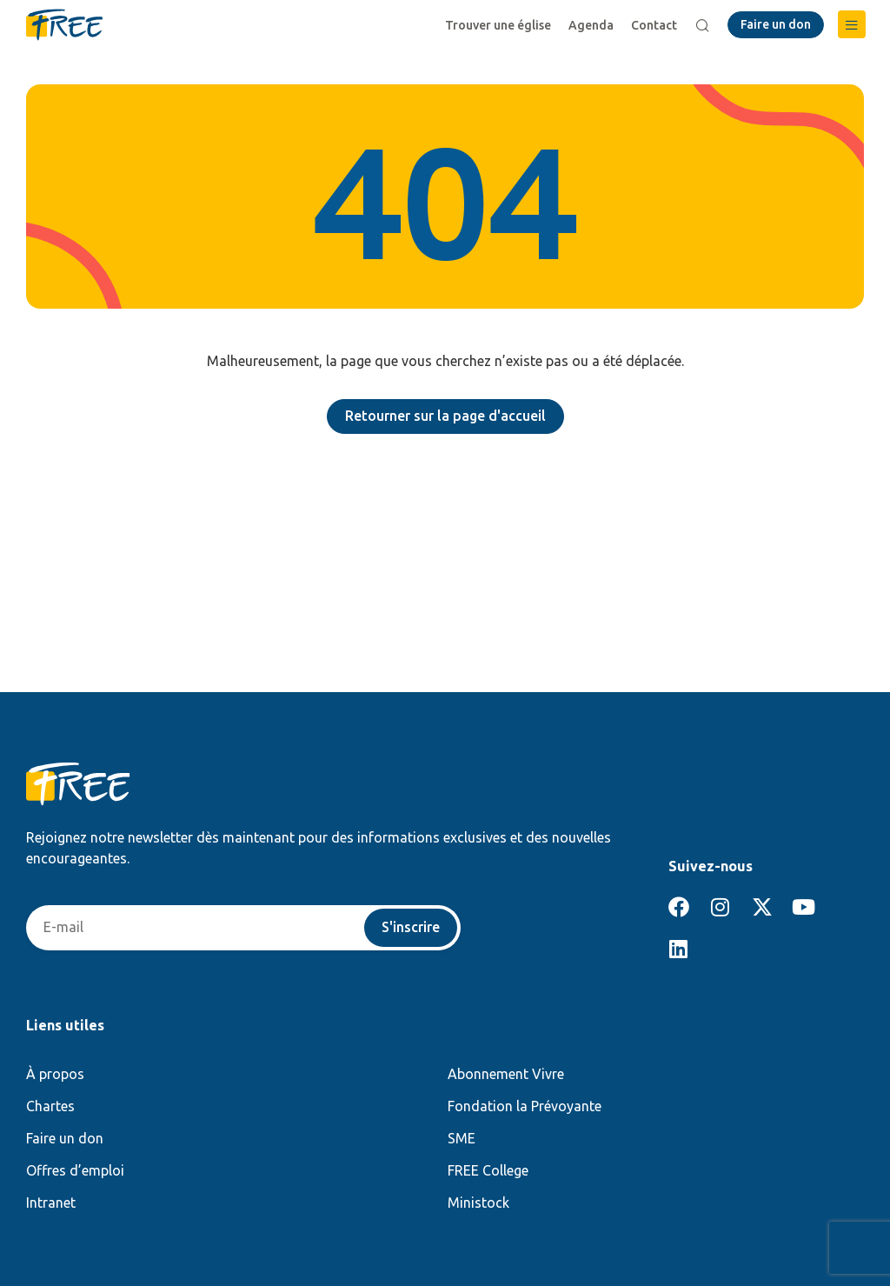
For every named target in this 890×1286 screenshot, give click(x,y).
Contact (654, 25)
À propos (55, 1074)
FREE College (488, 1170)
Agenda (591, 25)
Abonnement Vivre (506, 1074)
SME (461, 1138)
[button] (852, 24)
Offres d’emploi (75, 1170)
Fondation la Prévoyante (524, 1106)
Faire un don (64, 1138)
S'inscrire (411, 928)
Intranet (51, 1202)
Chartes (50, 1106)
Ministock (478, 1202)
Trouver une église (498, 25)
